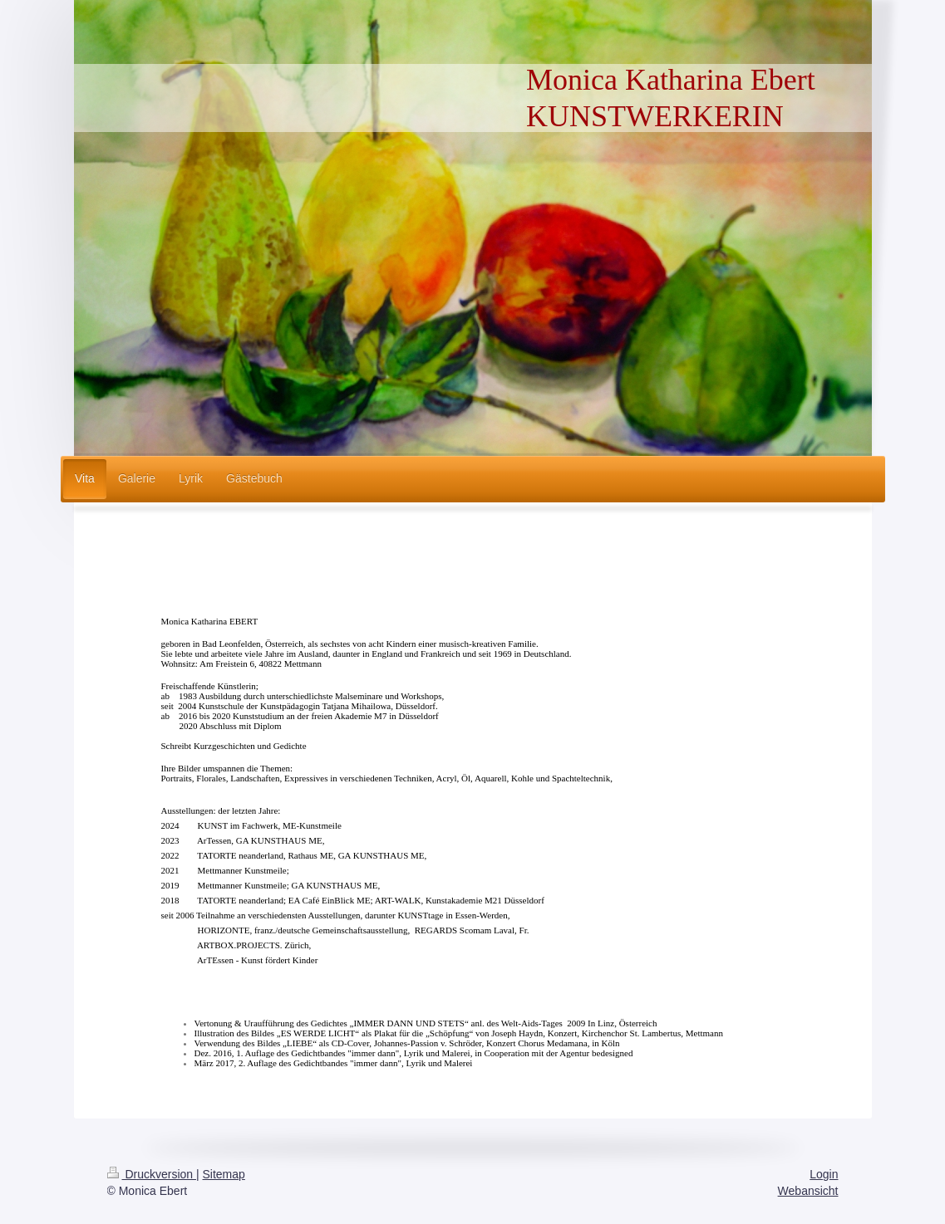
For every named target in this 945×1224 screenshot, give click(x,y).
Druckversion (151, 1174)
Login (824, 1174)
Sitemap (224, 1174)
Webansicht (808, 1190)
